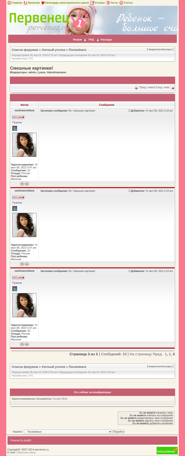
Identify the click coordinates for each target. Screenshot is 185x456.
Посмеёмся (77, 50)
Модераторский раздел (160, 49)
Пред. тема (146, 87)
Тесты (112, 2)
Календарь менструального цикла (64, 2)
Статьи (125, 2)
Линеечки (31, 2)
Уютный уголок (53, 50)
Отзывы (97, 2)
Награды (106, 39)
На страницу (141, 354)
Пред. (158, 354)
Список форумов (25, 50)
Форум (77, 39)
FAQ (91, 39)
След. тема (163, 87)
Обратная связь (26, 452)
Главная (14, 2)
